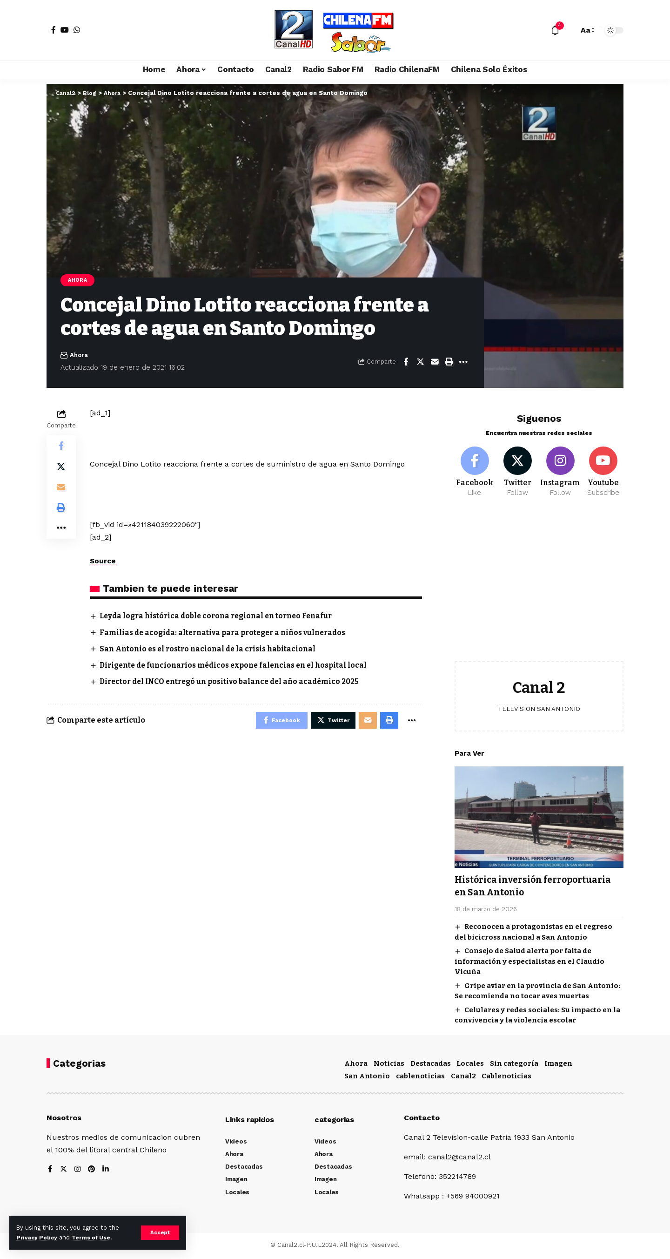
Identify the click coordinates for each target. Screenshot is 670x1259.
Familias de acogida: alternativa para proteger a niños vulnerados (228, 633)
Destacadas (430, 1065)
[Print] (449, 362)
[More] (463, 362)
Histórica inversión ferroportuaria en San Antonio (532, 882)
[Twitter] (517, 467)
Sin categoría (514, 1065)
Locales (470, 1065)
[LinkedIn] (107, 1171)
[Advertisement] (539, 583)
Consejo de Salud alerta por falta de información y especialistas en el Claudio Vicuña (529, 958)
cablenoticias (420, 1078)
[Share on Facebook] (405, 362)
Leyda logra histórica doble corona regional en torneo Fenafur (222, 616)
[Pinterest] (92, 1171)
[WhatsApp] (76, 30)
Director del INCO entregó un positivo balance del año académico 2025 (235, 682)
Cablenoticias (506, 1078)
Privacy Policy (38, 1237)
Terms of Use (95, 1237)
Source (103, 561)
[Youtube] (603, 467)
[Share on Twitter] (420, 362)
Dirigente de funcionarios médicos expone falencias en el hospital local (240, 666)
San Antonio (367, 1078)
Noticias (389, 1065)
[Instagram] (560, 467)
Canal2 (463, 1078)
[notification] (555, 30)
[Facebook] (53, 30)
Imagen (558, 1065)
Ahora (79, 280)
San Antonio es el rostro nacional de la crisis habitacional (212, 649)
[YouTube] (64, 30)
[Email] (434, 362)
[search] (569, 30)
